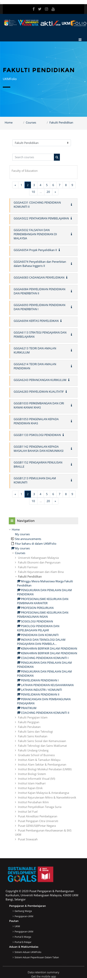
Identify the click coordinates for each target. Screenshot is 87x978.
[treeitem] (43, 684)
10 (33, 192)
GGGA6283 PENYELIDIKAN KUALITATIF (39, 391)
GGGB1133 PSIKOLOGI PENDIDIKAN (37, 435)
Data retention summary (43, 972)
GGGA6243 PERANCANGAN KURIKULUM (40, 380)
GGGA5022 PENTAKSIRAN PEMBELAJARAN (41, 218)
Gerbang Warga (23, 911)
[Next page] (55, 191)
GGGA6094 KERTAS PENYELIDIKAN (36, 321)
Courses (31, 122)
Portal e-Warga (23, 936)
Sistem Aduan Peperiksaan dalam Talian (37, 957)
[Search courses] (33, 157)
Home (9, 122)
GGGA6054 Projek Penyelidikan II (35, 250)
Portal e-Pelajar (23, 942)
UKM (17, 926)
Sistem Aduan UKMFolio (28, 952)
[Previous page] (15, 185)
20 (48, 192)
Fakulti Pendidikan (61, 122)
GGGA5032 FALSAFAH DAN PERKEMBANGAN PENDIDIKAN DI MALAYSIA (35, 234)
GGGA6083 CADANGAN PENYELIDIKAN (39, 277)
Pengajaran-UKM (24, 916)
